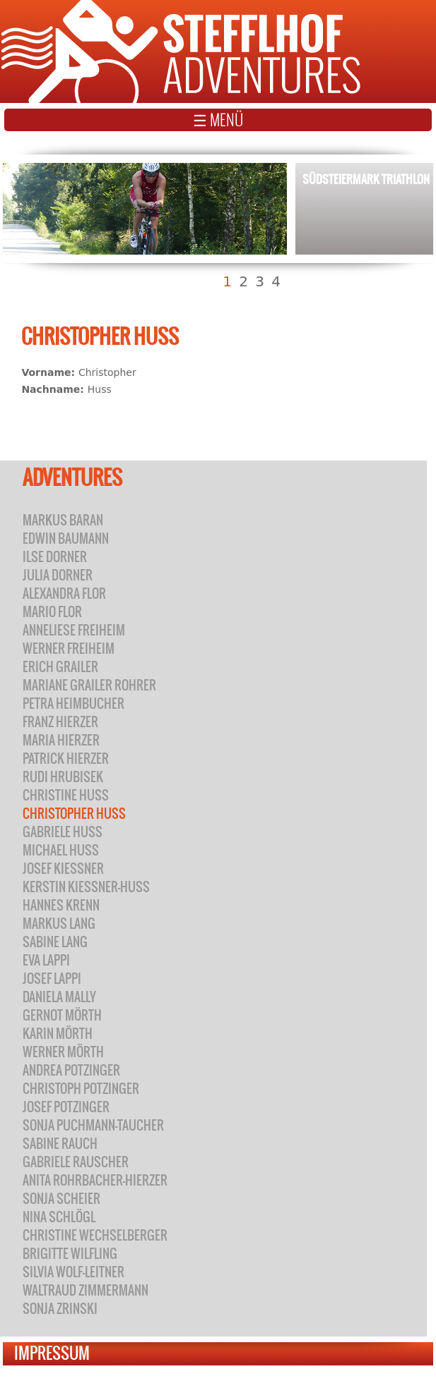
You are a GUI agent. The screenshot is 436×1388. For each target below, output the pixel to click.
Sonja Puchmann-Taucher (93, 1125)
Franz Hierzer (60, 721)
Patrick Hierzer (66, 758)
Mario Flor (52, 611)
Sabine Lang (55, 941)
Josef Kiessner (63, 868)
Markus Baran (63, 520)
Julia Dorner (58, 575)
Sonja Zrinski (60, 1308)
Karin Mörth (58, 1033)
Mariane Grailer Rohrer (89, 685)
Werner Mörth (63, 1051)
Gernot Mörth (62, 1015)
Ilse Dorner (55, 556)
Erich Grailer (60, 666)
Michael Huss (61, 850)
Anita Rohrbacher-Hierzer (95, 1180)
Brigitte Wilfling (70, 1253)
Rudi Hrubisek (63, 776)
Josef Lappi (52, 978)
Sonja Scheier (61, 1198)
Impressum (52, 1353)
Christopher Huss (74, 813)
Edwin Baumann (66, 538)
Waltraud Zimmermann (85, 1290)
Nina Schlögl (59, 1216)
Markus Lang (59, 923)
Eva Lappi (46, 960)
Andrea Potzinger (71, 1070)
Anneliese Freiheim (74, 630)
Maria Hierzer (61, 740)
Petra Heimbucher (73, 703)
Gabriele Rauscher (76, 1161)
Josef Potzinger (66, 1106)
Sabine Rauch (60, 1143)
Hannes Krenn (61, 905)
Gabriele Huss (62, 831)
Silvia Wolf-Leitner (73, 1272)
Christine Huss (66, 795)
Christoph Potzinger (81, 1088)
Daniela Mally (59, 996)
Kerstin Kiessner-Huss (86, 886)
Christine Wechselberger (95, 1235)
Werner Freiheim (68, 648)
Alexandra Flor (64, 593)
